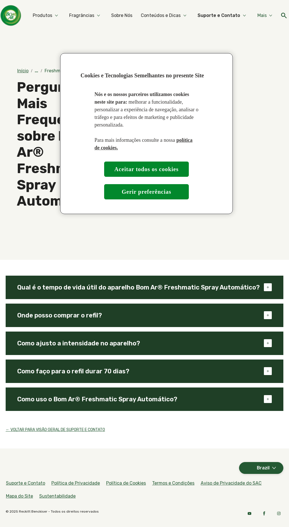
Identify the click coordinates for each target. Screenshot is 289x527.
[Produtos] (96, 15)
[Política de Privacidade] (75, 483)
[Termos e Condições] (173, 483)
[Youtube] (249, 513)
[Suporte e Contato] (25, 483)
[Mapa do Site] (19, 496)
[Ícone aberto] (277, 15)
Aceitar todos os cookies (146, 169)
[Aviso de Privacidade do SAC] (231, 483)
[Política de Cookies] (126, 483)
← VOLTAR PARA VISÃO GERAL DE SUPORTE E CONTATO (55, 429)
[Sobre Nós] (175, 15)
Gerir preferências (146, 192)
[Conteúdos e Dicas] (214, 15)
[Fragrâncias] (135, 15)
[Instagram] (278, 513)
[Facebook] (264, 513)
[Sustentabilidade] (57, 496)
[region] (146, 134)
